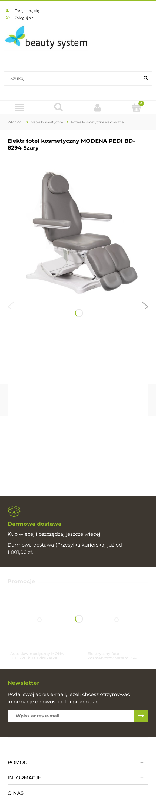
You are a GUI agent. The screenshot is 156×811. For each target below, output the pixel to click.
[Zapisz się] (141, 716)
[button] (11, 307)
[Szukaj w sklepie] (73, 78)
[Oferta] (19, 107)
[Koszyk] (136, 107)
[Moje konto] (97, 107)
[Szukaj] (146, 78)
